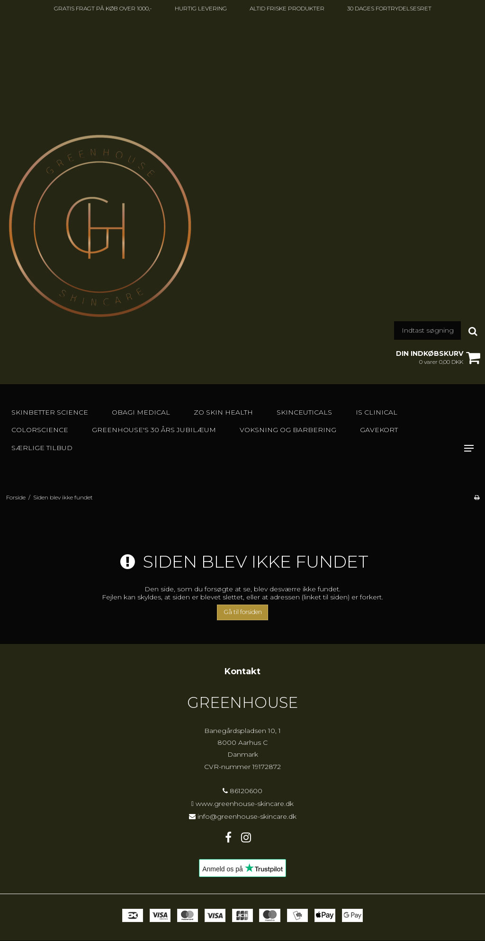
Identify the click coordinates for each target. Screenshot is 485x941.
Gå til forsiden (243, 611)
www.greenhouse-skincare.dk (245, 803)
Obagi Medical (141, 412)
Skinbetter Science (49, 412)
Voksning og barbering (288, 429)
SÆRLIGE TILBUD (41, 447)
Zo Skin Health (223, 412)
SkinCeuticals (304, 412)
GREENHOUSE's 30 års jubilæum (154, 429)
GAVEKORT (379, 429)
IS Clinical (376, 412)
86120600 (242, 791)
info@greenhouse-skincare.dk (247, 816)
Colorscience (39, 429)
